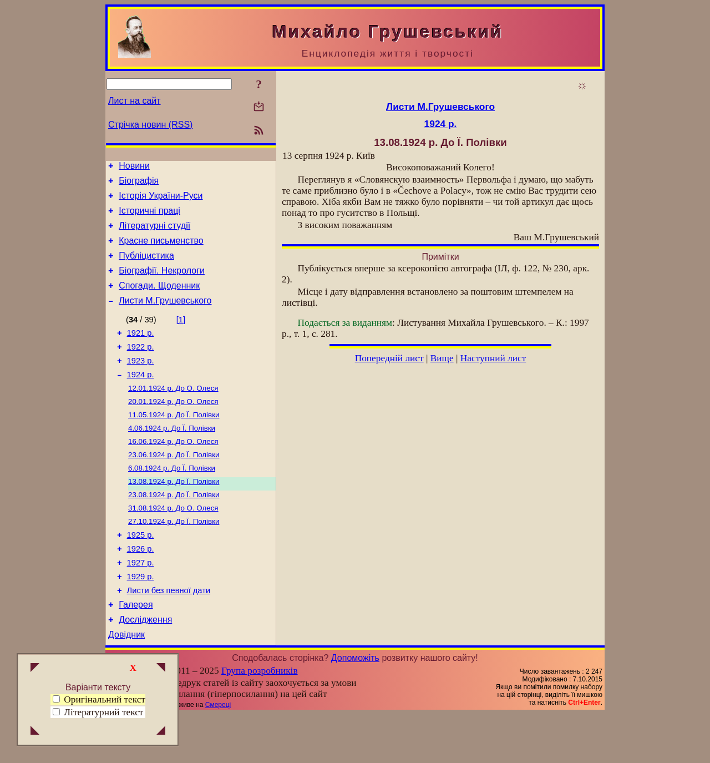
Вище (442, 358)
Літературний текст (103, 712)
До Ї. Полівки (173, 441)
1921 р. (140, 351)
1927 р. (140, 603)
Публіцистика (146, 267)
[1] (180, 336)
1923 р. (140, 382)
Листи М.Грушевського (165, 317)
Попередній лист (389, 358)
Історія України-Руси (160, 200)
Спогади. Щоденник (159, 300)
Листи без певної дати (169, 634)
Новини (134, 167)
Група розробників (259, 719)
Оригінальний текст (99, 699)
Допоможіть (355, 706)
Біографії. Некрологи (162, 284)
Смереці (218, 753)
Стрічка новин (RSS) (150, 124)
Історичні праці (149, 217)
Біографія (139, 184)
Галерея (136, 650)
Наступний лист (493, 358)
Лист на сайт (134, 100)
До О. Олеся (173, 412)
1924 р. (140, 397)
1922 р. (140, 366)
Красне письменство (161, 250)
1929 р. (140, 618)
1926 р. (140, 587)
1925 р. (140, 572)
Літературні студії (154, 234)
